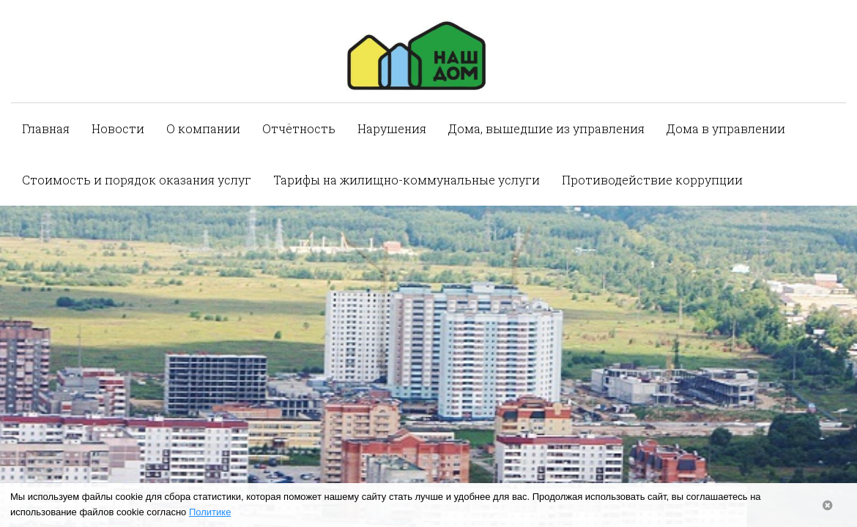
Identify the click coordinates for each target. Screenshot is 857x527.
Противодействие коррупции (652, 179)
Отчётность (298, 128)
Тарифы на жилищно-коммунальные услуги (406, 179)
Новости (118, 128)
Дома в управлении (726, 128)
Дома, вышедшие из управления (546, 128)
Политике (210, 512)
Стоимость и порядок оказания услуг (136, 179)
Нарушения (391, 128)
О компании (203, 128)
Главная (46, 128)
